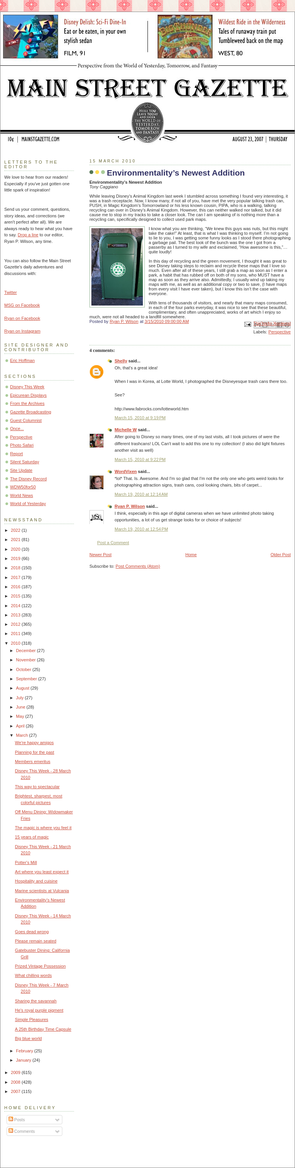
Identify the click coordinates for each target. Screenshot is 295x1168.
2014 (16, 605)
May (20, 716)
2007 (16, 1091)
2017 (16, 577)
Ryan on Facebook (22, 318)
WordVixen (126, 471)
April (21, 726)
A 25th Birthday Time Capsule (43, 1029)
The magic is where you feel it (43, 827)
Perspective (279, 332)
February (25, 1050)
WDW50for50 (23, 487)
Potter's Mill (26, 862)
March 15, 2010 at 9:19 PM (140, 417)
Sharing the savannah (36, 1001)
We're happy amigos (34, 742)
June (21, 707)
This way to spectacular (37, 786)
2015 (16, 596)
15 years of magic (32, 837)
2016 (16, 586)
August (23, 688)
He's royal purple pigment (39, 1010)
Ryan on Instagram (22, 331)
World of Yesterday (28, 503)
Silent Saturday (24, 461)
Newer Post (100, 554)
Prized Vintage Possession (40, 966)
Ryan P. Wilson (130, 506)
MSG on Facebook (22, 305)
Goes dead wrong (32, 931)
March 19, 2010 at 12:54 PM (141, 529)
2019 (16, 558)
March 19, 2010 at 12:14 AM (141, 494)
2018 (16, 567)
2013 (16, 615)
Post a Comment (113, 542)
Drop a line (28, 234)
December (26, 650)
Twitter (10, 292)
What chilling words (33, 975)
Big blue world (28, 1038)
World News (21, 495)
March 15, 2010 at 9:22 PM (140, 459)
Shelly (121, 361)
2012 (16, 624)
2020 (16, 549)
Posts (17, 1119)
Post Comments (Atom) (138, 566)
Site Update (21, 470)
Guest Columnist (26, 420)
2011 (16, 633)
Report (16, 453)
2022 (16, 530)
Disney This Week (27, 386)
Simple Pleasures (31, 1019)
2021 (16, 539)
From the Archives (27, 403)
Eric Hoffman (22, 360)
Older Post (281, 554)
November (26, 659)
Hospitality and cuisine (36, 881)
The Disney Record (28, 478)
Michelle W (126, 429)
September (27, 678)
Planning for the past (34, 752)
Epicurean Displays (28, 395)
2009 (16, 1072)
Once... (17, 428)
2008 (16, 1082)
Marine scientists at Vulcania (42, 890)
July (20, 697)
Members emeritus (32, 761)
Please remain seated (36, 941)
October (24, 669)
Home (191, 554)
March (22, 735)
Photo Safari (22, 445)
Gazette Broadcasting (30, 412)
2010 (16, 643)
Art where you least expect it (42, 871)
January (24, 1060)
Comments (22, 1131)
